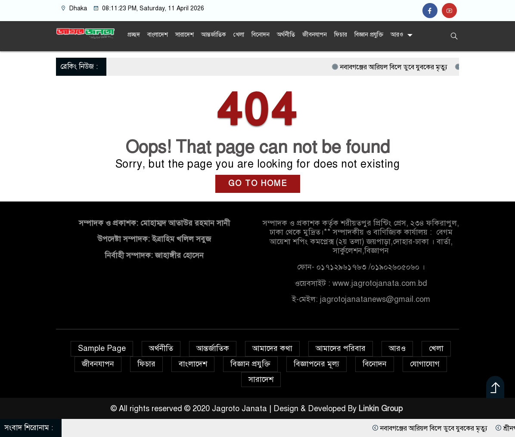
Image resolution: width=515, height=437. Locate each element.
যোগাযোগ (425, 364)
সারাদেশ (184, 34)
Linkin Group (382, 408)
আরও (397, 34)
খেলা (238, 34)
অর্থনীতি (286, 34)
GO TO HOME (257, 183)
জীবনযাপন (314, 34)
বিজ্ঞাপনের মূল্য (316, 364)
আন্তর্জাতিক (213, 34)
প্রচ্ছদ (133, 34)
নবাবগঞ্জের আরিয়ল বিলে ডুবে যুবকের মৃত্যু (443, 67)
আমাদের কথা (272, 348)
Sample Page (102, 348)
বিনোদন (260, 34)
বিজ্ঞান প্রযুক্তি (368, 34)
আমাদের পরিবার (341, 348)
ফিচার (340, 34)
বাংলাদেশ (157, 34)
